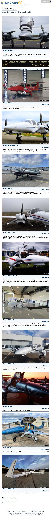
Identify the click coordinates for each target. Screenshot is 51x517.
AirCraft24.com (13, 514)
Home (8, 511)
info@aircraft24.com (37, 514)
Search (14, 511)
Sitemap (41, 511)
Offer (19, 511)
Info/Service (25, 511)
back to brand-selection (10, 498)
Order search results (7, 8)
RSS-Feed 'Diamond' (8, 502)
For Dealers (34, 511)
